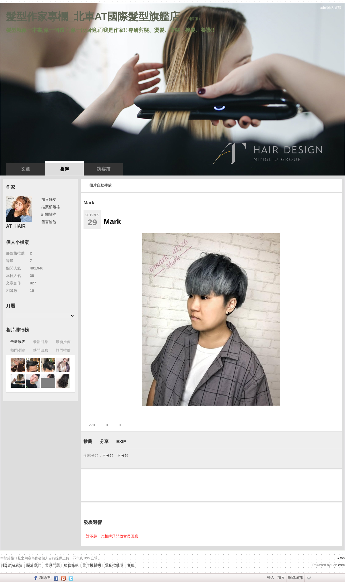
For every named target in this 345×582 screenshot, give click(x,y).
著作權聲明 (91, 565)
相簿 (64, 169)
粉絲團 (45, 577)
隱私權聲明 (114, 565)
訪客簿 (104, 169)
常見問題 (52, 565)
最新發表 (17, 342)
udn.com (338, 565)
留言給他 (48, 222)
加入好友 (48, 199)
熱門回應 (40, 350)
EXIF (121, 441)
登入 (270, 577)
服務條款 (71, 565)
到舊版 (192, 19)
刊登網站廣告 (11, 565)
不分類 (107, 455)
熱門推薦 (63, 350)
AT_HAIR (16, 226)
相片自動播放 (100, 185)
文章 (25, 169)
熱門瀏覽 (17, 350)
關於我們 (33, 565)
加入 (281, 577)
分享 (104, 441)
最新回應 (40, 342)
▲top (340, 558)
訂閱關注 (48, 214)
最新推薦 (63, 342)
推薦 (88, 441)
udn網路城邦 (330, 7)
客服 (131, 565)
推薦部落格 (50, 207)
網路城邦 (295, 577)
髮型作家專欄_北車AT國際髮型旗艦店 (93, 16)
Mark (89, 202)
